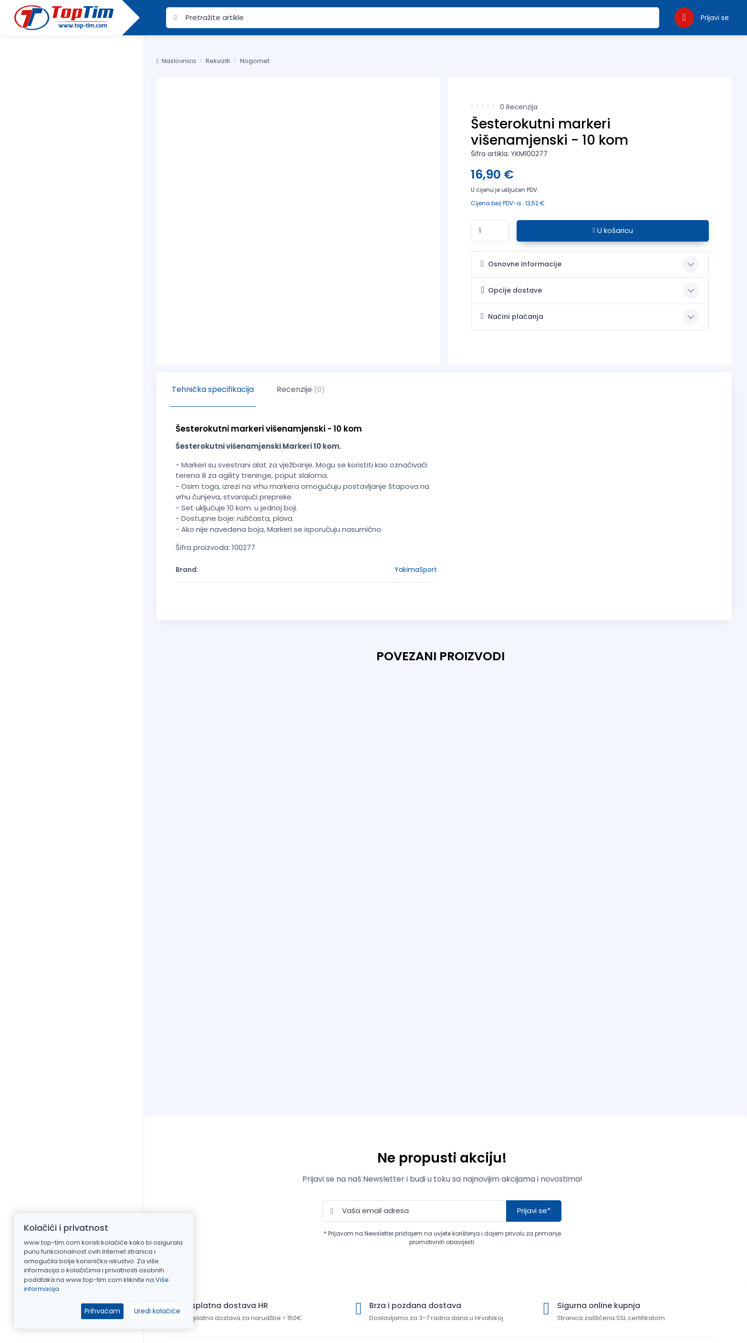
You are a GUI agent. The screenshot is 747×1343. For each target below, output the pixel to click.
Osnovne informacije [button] (521, 264)
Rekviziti (218, 60)
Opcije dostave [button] (511, 290)
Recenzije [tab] (301, 389)
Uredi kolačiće (157, 1311)
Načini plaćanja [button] (512, 316)
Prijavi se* (533, 1211)
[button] (701, 17)
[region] (72, 677)
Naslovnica (176, 60)
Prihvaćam (102, 1311)
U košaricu (612, 230)
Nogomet (255, 60)
